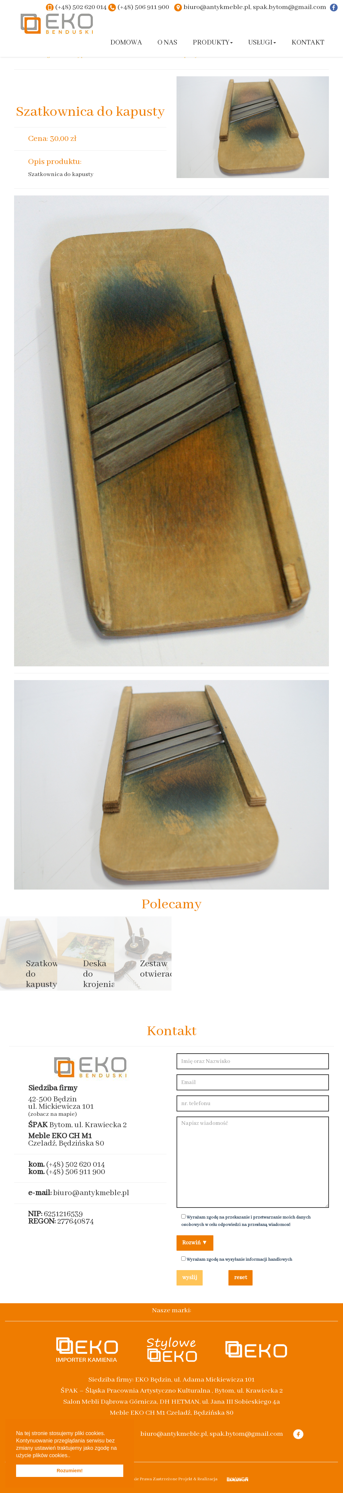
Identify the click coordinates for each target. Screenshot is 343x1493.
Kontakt (307, 42)
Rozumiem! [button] (70, 1470)
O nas (167, 42)
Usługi (262, 42)
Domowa (126, 42)
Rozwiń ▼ (195, 1242)
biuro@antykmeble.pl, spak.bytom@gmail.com (255, 7)
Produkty (213, 42)
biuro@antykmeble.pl (91, 1193)
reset (240, 1277)
